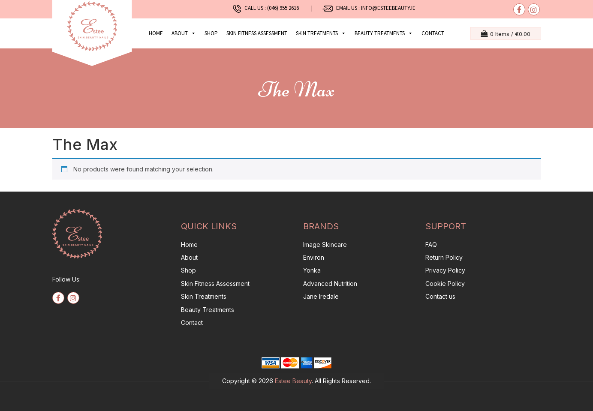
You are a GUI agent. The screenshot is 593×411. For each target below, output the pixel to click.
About (184, 33)
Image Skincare (325, 244)
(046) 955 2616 (285, 8)
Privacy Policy (445, 270)
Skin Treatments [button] (321, 33)
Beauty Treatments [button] (384, 33)
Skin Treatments (203, 296)
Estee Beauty (293, 380)
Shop (211, 33)
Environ (313, 257)
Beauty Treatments (207, 309)
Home (156, 33)
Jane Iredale (321, 296)
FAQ (431, 244)
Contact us (440, 296)
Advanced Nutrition (330, 283)
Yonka (312, 270)
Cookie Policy (445, 283)
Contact (432, 33)
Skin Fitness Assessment (256, 33)
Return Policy (444, 257)
